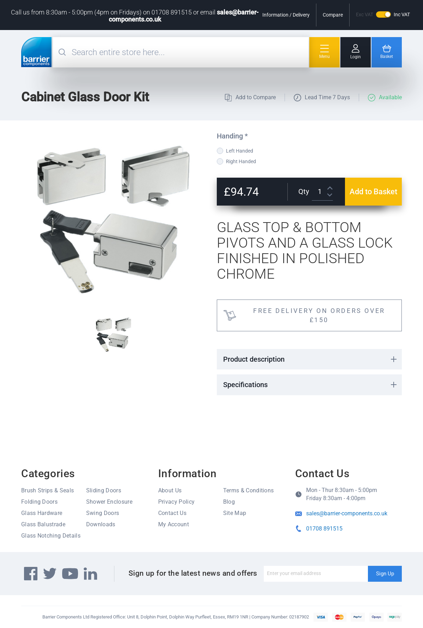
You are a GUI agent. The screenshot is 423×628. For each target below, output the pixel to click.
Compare (333, 15)
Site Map (234, 513)
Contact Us (172, 513)
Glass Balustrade (43, 524)
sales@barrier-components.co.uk (346, 513)
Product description (254, 359)
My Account (173, 524)
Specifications (245, 384)
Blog (229, 501)
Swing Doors (102, 513)
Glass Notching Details (51, 535)
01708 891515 (324, 528)
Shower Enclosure (109, 501)
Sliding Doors (103, 490)
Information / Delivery (286, 15)
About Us (170, 490)
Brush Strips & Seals (47, 490)
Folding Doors (39, 501)
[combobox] (189, 52)
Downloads (100, 524)
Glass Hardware (41, 513)
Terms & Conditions (248, 490)
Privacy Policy (176, 501)
